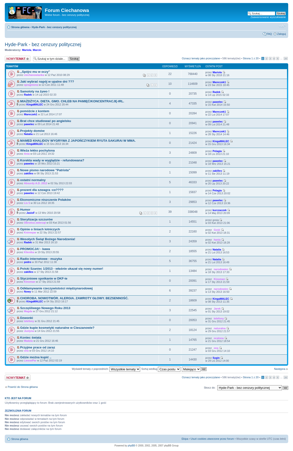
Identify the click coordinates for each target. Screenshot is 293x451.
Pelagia (217, 151)
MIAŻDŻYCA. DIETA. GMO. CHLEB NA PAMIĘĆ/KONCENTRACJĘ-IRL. (72, 101)
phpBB (131, 445)
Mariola (26, 50)
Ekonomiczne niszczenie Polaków (45, 199)
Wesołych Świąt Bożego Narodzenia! (47, 239)
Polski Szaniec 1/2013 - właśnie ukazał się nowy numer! (61, 268)
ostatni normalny (33, 180)
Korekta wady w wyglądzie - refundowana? (52, 160)
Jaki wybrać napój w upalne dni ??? (47, 81)
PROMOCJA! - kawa (35, 249)
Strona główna (20, 27)
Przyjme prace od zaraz (37, 347)
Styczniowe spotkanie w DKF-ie (43, 278)
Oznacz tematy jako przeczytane (201, 58)
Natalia (28, 134)
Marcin (37, 50)
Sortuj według (161, 368)
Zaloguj (281, 33)
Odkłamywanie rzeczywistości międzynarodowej (56, 288)
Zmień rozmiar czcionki (282, 26)
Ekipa (185, 438)
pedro (27, 262)
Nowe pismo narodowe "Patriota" (45, 170)
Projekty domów (32, 131)
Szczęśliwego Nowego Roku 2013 (45, 308)
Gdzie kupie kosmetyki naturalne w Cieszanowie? (57, 327)
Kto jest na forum (18, 398)
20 (285, 58)
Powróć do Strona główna (23, 386)
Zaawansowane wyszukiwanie (268, 17)
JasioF (30, 212)
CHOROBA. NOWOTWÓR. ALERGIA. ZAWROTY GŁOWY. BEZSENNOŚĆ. (74, 298)
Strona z (251, 58)
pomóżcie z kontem (34, 111)
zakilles (28, 173)
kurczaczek (220, 210)
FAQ (269, 33)
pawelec (218, 101)
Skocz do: (209, 387)
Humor (25, 209)
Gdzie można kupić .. (35, 357)
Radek (28, 94)
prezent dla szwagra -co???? (41, 190)
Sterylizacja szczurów (36, 219)
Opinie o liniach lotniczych (40, 229)
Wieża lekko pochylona (37, 150)
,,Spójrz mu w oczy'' (35, 71)
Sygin (216, 357)
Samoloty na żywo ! (34, 91)
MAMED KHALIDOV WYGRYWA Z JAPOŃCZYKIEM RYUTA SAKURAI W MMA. (78, 140)
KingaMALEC (34, 104)
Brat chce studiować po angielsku (45, 121)
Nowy (27, 291)
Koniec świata (30, 337)
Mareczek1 (219, 82)
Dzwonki (26, 318)
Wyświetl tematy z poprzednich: (106, 368)
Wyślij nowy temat (18, 59)
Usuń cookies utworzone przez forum (212, 438)
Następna (279, 368)
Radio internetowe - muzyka (41, 259)
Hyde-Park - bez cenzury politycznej (54, 27)
